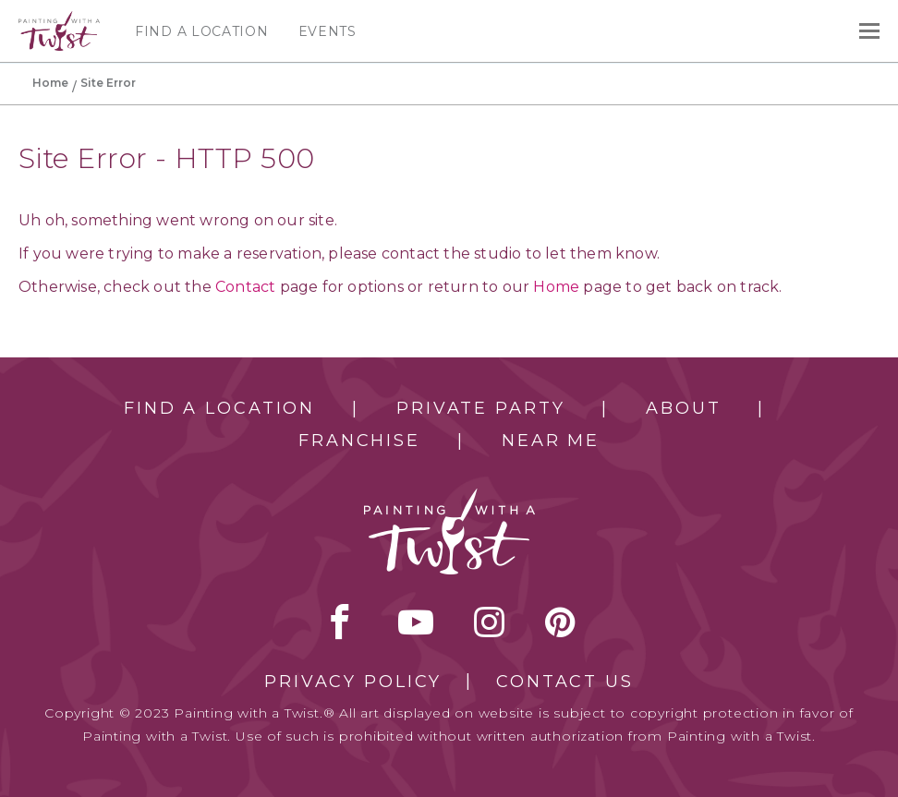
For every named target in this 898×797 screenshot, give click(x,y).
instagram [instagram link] (489, 621)
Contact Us (565, 681)
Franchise (359, 440)
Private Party (480, 408)
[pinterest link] (560, 621)
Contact (245, 287)
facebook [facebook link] (340, 621)
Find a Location (202, 31)
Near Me (551, 440)
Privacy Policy (353, 681)
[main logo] (59, 19)
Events (327, 31)
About (683, 408)
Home (50, 83)
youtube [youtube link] (415, 621)
